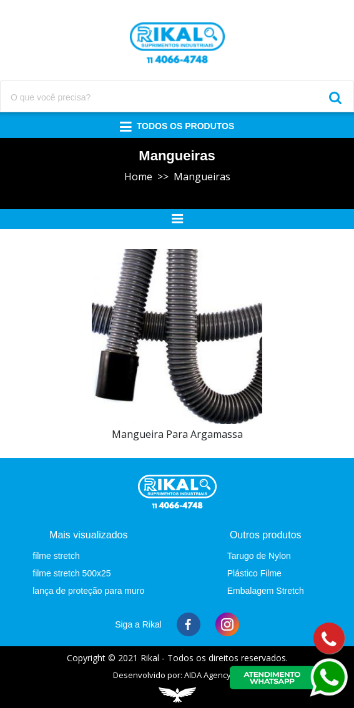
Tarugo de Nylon (259, 556)
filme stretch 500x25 (71, 573)
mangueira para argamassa (177, 434)
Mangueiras (202, 176)
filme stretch (55, 556)
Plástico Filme (254, 573)
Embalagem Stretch (265, 591)
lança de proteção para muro (88, 591)
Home (138, 176)
